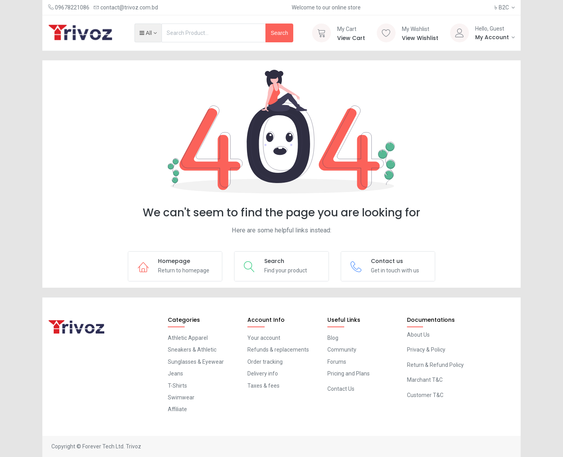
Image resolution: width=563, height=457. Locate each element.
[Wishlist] (386, 33)
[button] (148, 33)
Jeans (175, 373)
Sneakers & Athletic (192, 349)
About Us (418, 335)
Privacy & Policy (426, 349)
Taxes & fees (263, 386)
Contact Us (340, 389)
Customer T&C (425, 395)
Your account (263, 338)
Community (341, 349)
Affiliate (177, 409)
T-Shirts (177, 386)
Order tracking (265, 362)
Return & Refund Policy (435, 365)
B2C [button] (502, 7)
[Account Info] (495, 37)
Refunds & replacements (278, 349)
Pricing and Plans (348, 373)
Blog (332, 338)
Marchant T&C (425, 380)
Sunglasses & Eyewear (196, 362)
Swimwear (181, 397)
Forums (336, 362)
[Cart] (321, 33)
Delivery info (262, 373)
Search (279, 33)
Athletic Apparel (188, 338)
